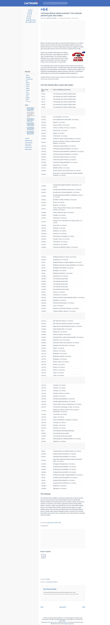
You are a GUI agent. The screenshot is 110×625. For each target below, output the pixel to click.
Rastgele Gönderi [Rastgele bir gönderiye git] (28, 140)
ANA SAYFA (62, 607)
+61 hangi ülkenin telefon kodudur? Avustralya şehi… (30, 128)
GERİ (42, 607)
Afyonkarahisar (29, 79)
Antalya (27, 88)
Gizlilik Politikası (28, 149)
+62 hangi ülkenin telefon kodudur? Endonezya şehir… (30, 124)
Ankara (27, 86)
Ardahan (28, 90)
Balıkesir (28, 97)
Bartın (27, 99)
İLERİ (83, 607)
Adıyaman (28, 77)
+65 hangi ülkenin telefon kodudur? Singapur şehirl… (30, 109)
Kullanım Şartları (28, 147)
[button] (63, 589)
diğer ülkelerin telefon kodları (54, 522)
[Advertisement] (63, 30)
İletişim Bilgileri (28, 145)
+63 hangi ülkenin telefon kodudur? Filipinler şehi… (30, 120)
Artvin (27, 92)
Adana (27, 75)
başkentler (28, 101)
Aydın (27, 95)
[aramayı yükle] (54, 3)
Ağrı (27, 80)
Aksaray (28, 82)
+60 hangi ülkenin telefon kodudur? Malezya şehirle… (30, 132)
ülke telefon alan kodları (51, 18)
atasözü (28, 94)
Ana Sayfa (27, 138)
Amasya (28, 84)
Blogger (65, 623)
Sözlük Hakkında (28, 142)
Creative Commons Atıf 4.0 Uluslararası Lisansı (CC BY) (58, 622)
